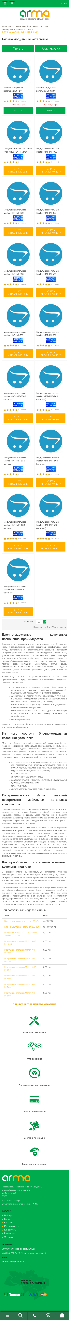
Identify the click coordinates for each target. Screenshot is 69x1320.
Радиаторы (9, 1233)
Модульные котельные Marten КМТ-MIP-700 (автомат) (47, 524)
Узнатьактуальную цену (18, 170)
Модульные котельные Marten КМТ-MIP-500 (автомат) (47, 460)
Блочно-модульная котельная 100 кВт (21, 921)
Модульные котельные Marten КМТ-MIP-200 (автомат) (47, 396)
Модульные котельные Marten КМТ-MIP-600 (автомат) (15, 524)
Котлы (7, 1219)
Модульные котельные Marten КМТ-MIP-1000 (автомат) (15, 396)
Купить (18, 110)
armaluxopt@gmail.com (13, 1262)
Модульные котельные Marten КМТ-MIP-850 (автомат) (15, 589)
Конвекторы (10, 1230)
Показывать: (29, 622)
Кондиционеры (11, 1226)
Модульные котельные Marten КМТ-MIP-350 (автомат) (15, 460)
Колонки (8, 1223)
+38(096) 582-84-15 (11, 1253)
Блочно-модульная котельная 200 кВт (21, 927)
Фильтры (8, 1237)
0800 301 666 (8, 1249)
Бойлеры (8, 1216)
